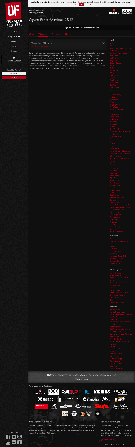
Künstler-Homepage (39, 47)
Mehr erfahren (90, 5)
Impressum (33, 445)
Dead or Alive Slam (117, 317)
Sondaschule (114, 195)
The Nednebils (115, 212)
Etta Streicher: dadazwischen (120, 329)
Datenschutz (45, 445)
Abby (112, 43)
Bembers (113, 239)
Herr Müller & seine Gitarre (119, 293)
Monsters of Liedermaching (119, 158)
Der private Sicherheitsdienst (120, 322)
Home (14, 32)
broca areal (114, 70)
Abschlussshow (115, 310)
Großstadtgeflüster (116, 109)
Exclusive (113, 97)
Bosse (112, 65)
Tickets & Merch (13, 59)
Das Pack (113, 85)
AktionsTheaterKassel (117, 312)
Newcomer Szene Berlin (118, 256)
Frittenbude (114, 107)
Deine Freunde (115, 288)
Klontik (112, 141)
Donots (112, 92)
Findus (112, 102)
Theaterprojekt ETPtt (117, 361)
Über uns (65, 445)
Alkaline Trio (114, 46)
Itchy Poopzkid (115, 129)
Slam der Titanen (116, 354)
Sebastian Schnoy (116, 261)
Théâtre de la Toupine (117, 302)
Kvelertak (113, 144)
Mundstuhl (113, 254)
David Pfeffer (114, 87)
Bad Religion (114, 58)
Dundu (112, 324)
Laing (112, 146)
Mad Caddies (114, 149)
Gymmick (113, 246)
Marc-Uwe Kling (115, 251)
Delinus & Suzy (115, 319)
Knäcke (112, 346)
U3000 (113, 224)
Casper (112, 78)
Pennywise (114, 171)
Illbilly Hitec (114, 119)
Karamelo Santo (115, 136)
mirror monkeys (115, 156)
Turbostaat (113, 222)
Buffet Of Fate (115, 75)
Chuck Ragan (114, 80)
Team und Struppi (116, 359)
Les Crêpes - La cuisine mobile (121, 349)
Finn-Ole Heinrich (116, 339)
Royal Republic (115, 183)
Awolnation (114, 56)
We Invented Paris (116, 232)
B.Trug (112, 73)
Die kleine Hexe (115, 290)
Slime (112, 193)
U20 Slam (113, 366)
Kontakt (55, 445)
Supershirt (113, 200)
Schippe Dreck (115, 185)
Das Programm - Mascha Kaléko (121, 314)
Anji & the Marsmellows (118, 53)
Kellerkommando (116, 139)
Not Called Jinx (115, 166)
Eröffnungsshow (116, 327)
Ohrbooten (114, 168)
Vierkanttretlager (116, 227)
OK (81, 5)
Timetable (56, 34)
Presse (14, 51)
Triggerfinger (114, 220)
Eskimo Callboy (115, 95)
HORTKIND (114, 249)
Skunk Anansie (115, 190)
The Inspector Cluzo (117, 210)
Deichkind (113, 90)
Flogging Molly (115, 105)
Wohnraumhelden (116, 368)
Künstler (43, 34)
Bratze (112, 68)
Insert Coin (114, 124)
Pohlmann (113, 173)
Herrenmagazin (115, 114)
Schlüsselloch (115, 351)
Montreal (113, 161)
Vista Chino (114, 229)
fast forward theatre (117, 332)
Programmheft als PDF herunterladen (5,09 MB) (81, 28)
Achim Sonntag (115, 273)
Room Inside (114, 180)
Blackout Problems (116, 63)
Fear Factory (114, 100)
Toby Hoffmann (115, 363)
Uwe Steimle (114, 266)
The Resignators (115, 215)
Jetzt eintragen (81, 379)
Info (32, 34)
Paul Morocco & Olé (117, 258)
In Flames (113, 122)
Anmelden (13, 78)
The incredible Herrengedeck (120, 207)
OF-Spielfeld (114, 298)
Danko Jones (114, 83)
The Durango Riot (116, 202)
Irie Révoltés (114, 126)
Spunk (112, 300)
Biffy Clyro (113, 61)
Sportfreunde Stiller (117, 198)
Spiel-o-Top (114, 356)
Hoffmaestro (114, 117)
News (13, 41)
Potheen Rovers (115, 176)
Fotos (68, 34)
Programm (14, 36)
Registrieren (13, 74)
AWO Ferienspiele (116, 275)
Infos (13, 46)
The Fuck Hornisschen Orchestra (121, 205)
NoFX (112, 163)
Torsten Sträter (115, 263)
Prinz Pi (112, 178)
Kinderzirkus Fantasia (117, 295)
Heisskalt (113, 112)
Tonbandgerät (115, 217)
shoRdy (112, 188)
